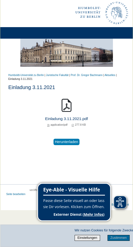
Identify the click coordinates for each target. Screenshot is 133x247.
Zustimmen (118, 238)
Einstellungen (87, 238)
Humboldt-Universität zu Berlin (26, 75)
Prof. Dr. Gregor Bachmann (87, 75)
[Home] (18, 33)
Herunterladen (66, 142)
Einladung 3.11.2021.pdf (66, 118)
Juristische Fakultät (57, 75)
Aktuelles (110, 75)
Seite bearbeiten (15, 194)
